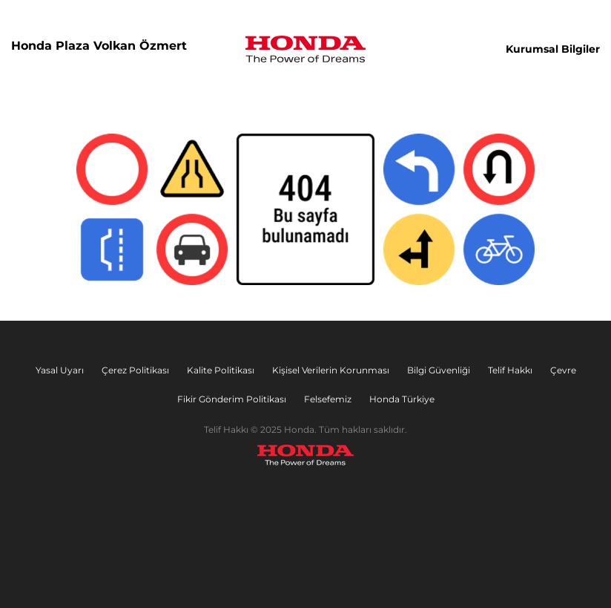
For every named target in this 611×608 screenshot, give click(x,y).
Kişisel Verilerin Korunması (330, 370)
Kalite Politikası (220, 370)
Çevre (563, 370)
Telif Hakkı (510, 370)
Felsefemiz (327, 399)
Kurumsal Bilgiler (553, 49)
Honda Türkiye (402, 399)
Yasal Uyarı (60, 370)
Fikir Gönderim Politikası (231, 399)
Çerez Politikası (135, 370)
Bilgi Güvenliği (438, 370)
